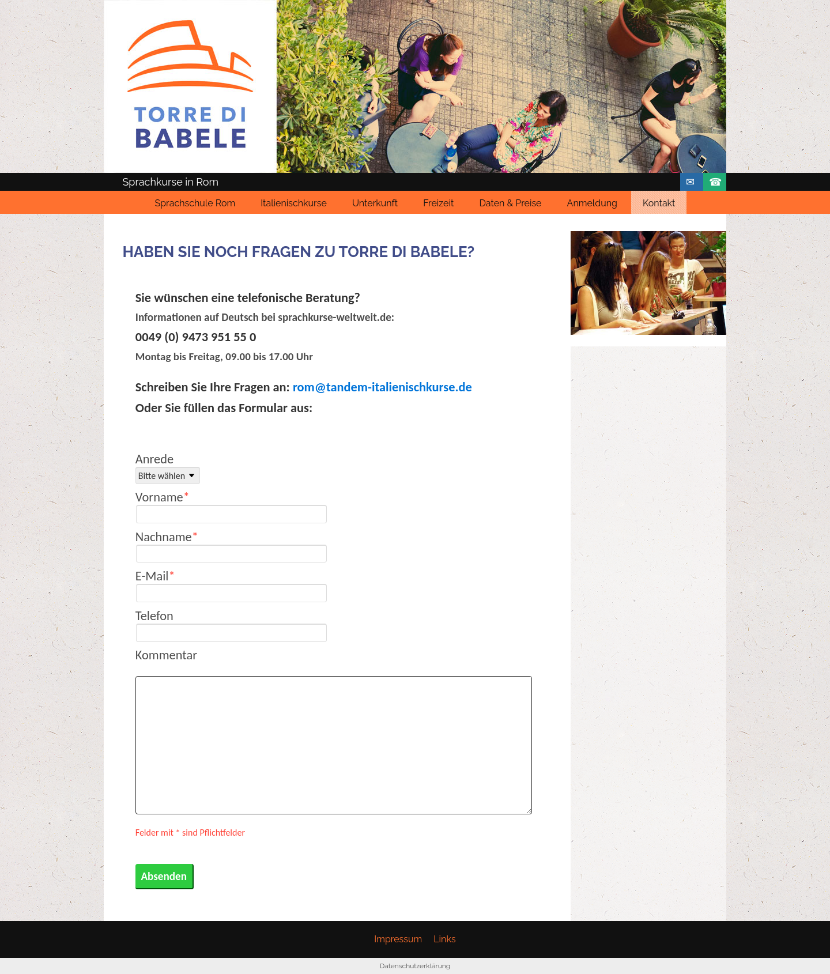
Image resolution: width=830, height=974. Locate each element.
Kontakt (659, 203)
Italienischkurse (294, 203)
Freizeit (438, 203)
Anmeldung (592, 203)
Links (444, 939)
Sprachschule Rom (195, 203)
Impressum (398, 939)
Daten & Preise (510, 203)
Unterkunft (375, 203)
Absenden (164, 876)
